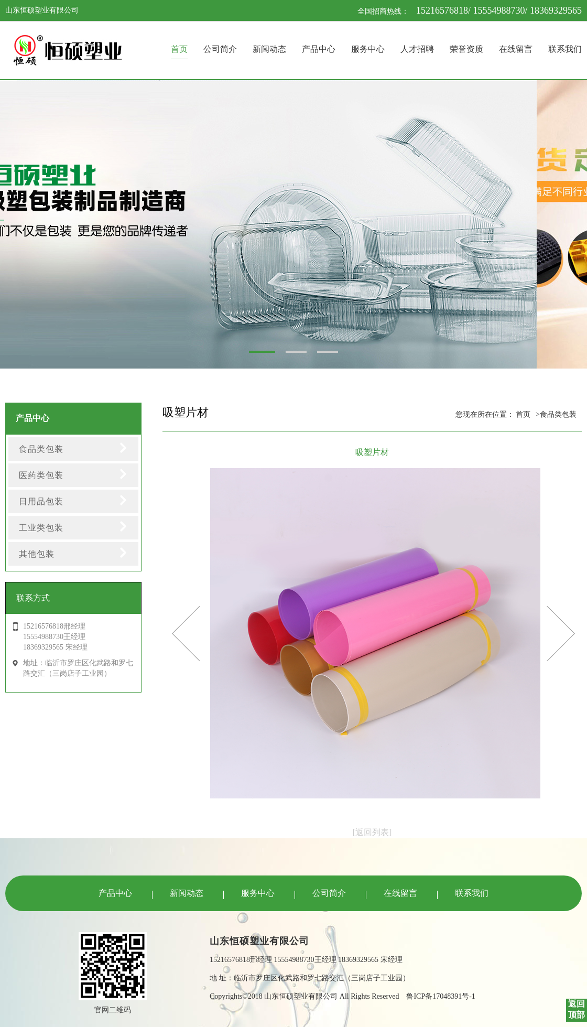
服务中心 (368, 49)
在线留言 (515, 49)
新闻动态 (269, 49)
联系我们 (565, 49)
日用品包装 (41, 501)
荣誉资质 (466, 49)
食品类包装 (41, 449)
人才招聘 (417, 49)
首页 (179, 49)
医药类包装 (41, 475)
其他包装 (37, 553)
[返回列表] (372, 832)
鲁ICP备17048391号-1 (440, 996)
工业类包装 (41, 527)
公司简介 (220, 49)
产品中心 (318, 49)
